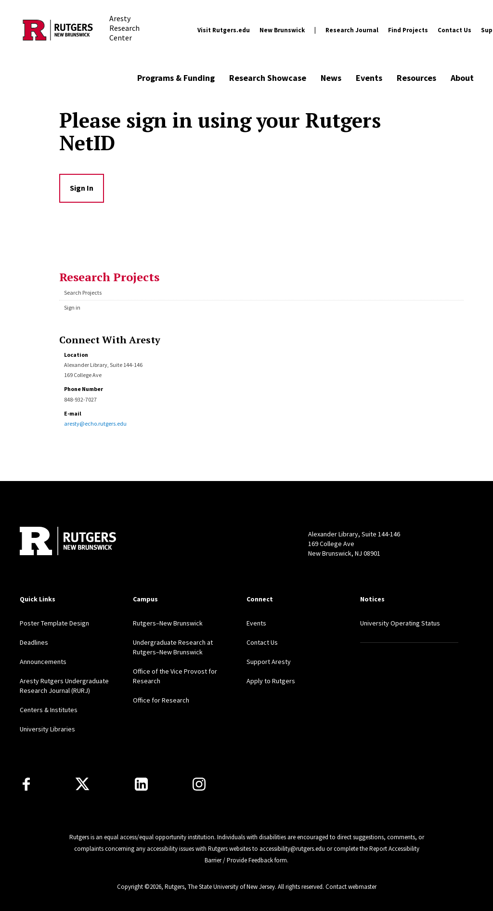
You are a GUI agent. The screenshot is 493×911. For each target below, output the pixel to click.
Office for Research (161, 700)
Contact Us (454, 30)
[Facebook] (26, 784)
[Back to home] (68, 542)
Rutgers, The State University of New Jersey (220, 887)
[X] (82, 784)
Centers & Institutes (49, 709)
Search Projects (83, 292)
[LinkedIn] (141, 784)
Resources (416, 77)
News (331, 77)
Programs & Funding (176, 77)
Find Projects (408, 30)
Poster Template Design (54, 623)
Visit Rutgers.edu (223, 30)
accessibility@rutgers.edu (292, 849)
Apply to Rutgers (270, 681)
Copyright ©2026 (139, 887)
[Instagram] (199, 784)
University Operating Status (400, 623)
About (462, 77)
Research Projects (109, 277)
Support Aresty (268, 661)
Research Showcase (267, 77)
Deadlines (34, 642)
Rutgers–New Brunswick (168, 623)
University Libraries (47, 729)
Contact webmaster (350, 887)
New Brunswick (282, 30)
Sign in (72, 307)
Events (369, 77)
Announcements (43, 661)
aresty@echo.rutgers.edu (95, 423)
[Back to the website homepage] (57, 30)
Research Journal (351, 30)
